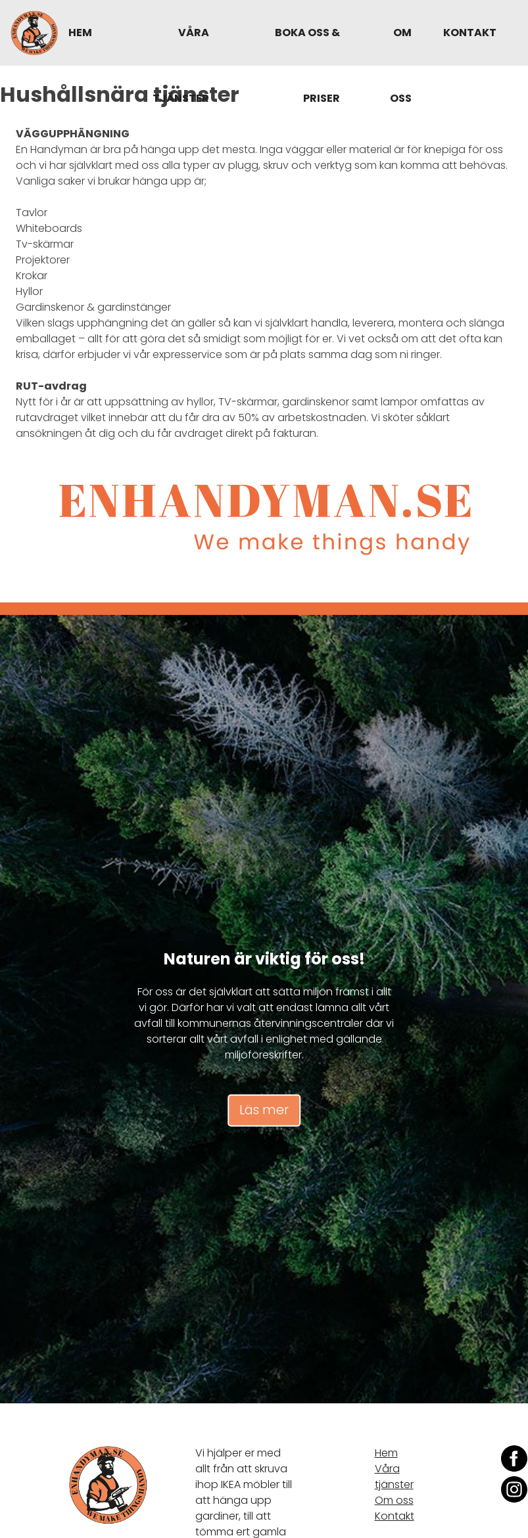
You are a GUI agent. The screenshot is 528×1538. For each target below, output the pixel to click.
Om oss (401, 65)
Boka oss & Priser (307, 65)
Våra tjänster (181, 65)
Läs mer (264, 1110)
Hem (80, 32)
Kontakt (469, 32)
